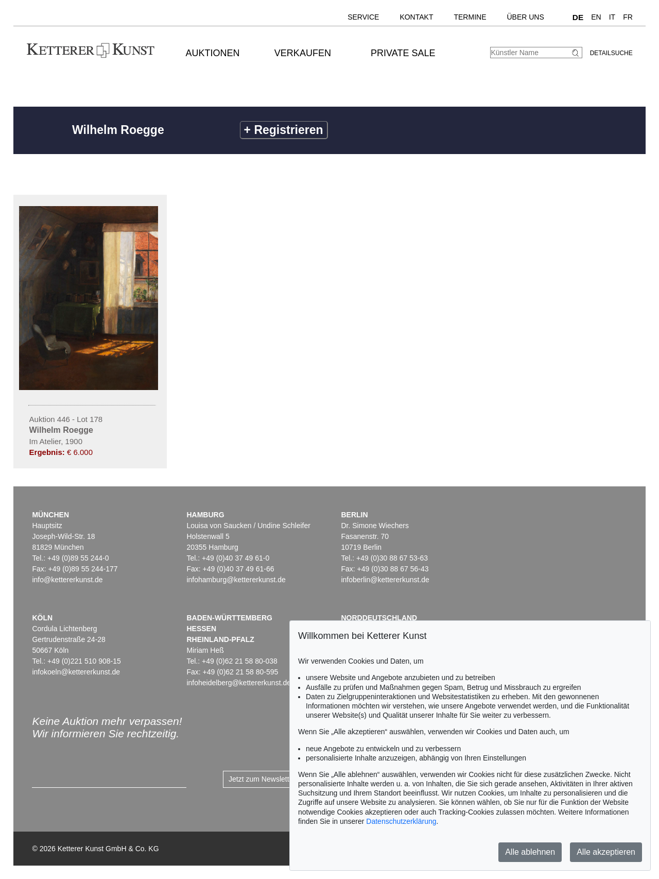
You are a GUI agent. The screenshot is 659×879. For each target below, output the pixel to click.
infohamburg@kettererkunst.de (235, 580)
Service (363, 17)
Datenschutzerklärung (401, 821)
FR (628, 17)
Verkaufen (302, 53)
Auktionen (213, 53)
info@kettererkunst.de (67, 580)
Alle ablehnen (530, 852)
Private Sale (403, 53)
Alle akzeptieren (606, 852)
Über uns (525, 17)
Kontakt (416, 17)
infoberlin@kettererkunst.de (385, 580)
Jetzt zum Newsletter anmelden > (282, 779)
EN (596, 17)
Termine (470, 17)
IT (612, 17)
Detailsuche (611, 53)
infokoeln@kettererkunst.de (76, 672)
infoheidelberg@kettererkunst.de (238, 683)
